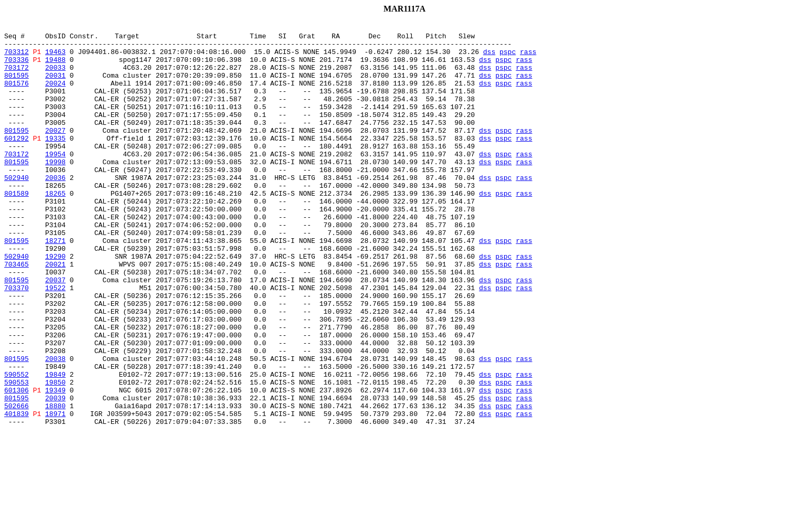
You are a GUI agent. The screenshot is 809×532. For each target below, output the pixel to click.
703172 (16, 76)
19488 (55, 67)
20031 (55, 86)
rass (528, 57)
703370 (16, 341)
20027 (55, 152)
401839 (16, 492)
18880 (55, 482)
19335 (55, 161)
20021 (55, 312)
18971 (55, 492)
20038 (55, 426)
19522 (55, 341)
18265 (55, 227)
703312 (16, 57)
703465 (16, 312)
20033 (55, 76)
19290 (55, 303)
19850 (55, 454)
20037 (55, 331)
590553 (16, 454)
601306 (16, 464)
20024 (55, 95)
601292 (16, 161)
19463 (55, 57)
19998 (55, 190)
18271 (55, 284)
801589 (16, 227)
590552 (16, 445)
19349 (55, 464)
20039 (55, 473)
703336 (16, 67)
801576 (16, 95)
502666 (16, 482)
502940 (16, 209)
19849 (55, 445)
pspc (507, 57)
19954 (55, 180)
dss (489, 57)
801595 (16, 86)
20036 (55, 209)
